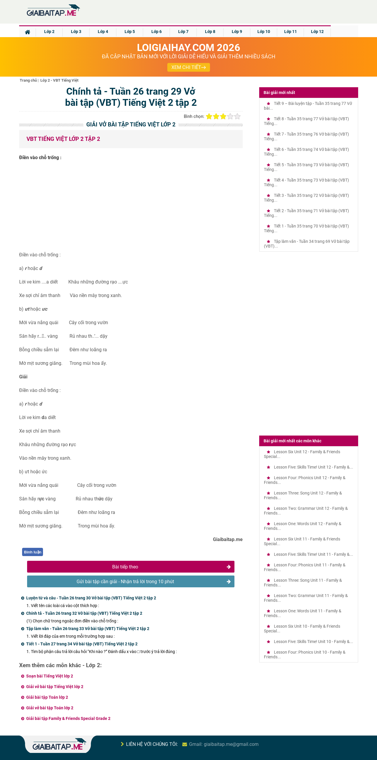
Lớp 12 (317, 31)
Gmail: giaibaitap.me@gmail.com (224, 744)
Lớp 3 (76, 31)
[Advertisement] (131, 208)
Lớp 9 (237, 31)
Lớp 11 (290, 31)
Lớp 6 (156, 31)
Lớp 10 (263, 31)
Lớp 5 (130, 31)
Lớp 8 (210, 31)
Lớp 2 (49, 31)
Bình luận (33, 552)
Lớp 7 (183, 31)
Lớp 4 (103, 31)
